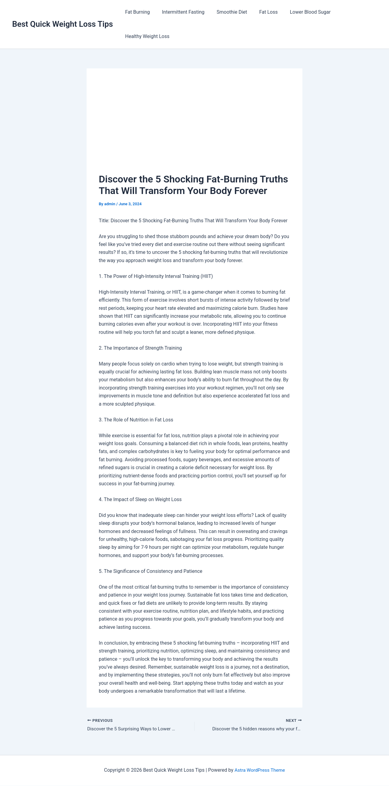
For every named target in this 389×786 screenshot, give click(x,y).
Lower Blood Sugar (299, 12)
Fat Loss (260, 12)
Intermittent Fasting (179, 12)
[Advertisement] (194, 126)
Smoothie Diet (226, 12)
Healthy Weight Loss (146, 36)
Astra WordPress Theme (260, 771)
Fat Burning (136, 12)
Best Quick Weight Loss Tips (62, 24)
